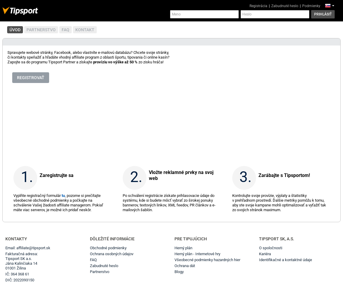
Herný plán (183, 248)
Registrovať (30, 77)
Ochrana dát (184, 266)
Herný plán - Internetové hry (197, 254)
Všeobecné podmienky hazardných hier (207, 260)
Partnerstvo (99, 271)
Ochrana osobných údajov (111, 254)
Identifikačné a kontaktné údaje (285, 260)
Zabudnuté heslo (284, 6)
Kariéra (265, 254)
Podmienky (311, 6)
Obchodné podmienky (108, 248)
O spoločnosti (270, 248)
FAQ (93, 260)
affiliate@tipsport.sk (33, 248)
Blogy (179, 271)
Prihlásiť (323, 14)
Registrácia (258, 6)
